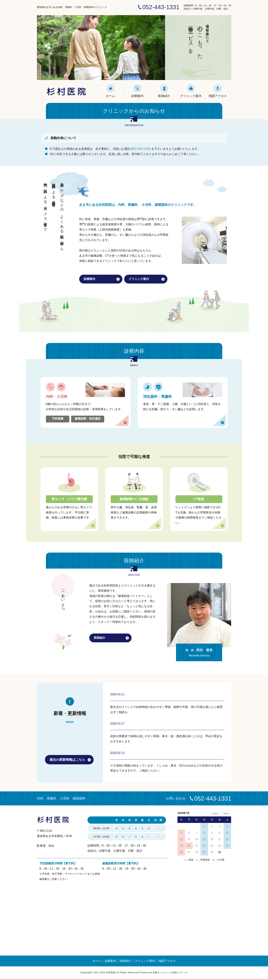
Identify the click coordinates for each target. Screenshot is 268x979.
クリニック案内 (191, 91)
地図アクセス (218, 91)
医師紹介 (164, 91)
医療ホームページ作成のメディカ (170, 972)
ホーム (110, 91)
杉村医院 (67, 91)
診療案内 (137, 91)
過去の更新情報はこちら (67, 759)
